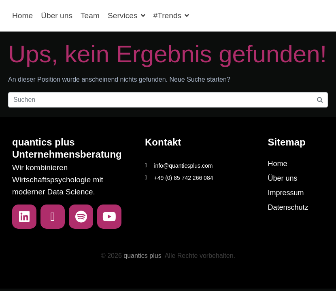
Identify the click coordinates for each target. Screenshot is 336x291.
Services (126, 15)
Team (90, 15)
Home (22, 15)
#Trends (171, 15)
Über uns (56, 15)
